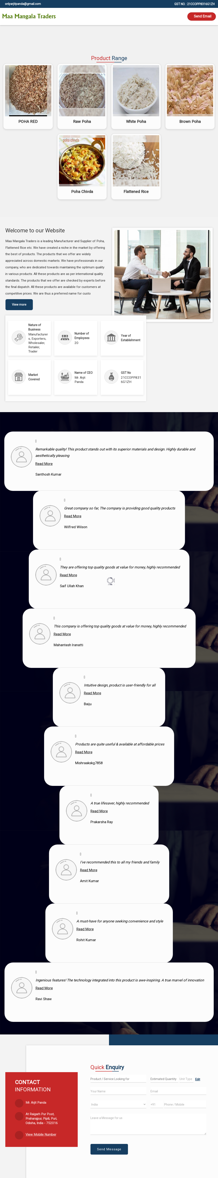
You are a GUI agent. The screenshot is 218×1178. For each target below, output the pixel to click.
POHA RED (28, 121)
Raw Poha (82, 121)
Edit (197, 1079)
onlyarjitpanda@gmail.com (23, 4)
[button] (41, 1134)
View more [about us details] (19, 304)
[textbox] (186, 1079)
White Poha (136, 121)
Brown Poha (190, 121)
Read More (44, 464)
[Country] (118, 1104)
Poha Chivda (82, 191)
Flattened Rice (136, 191)
